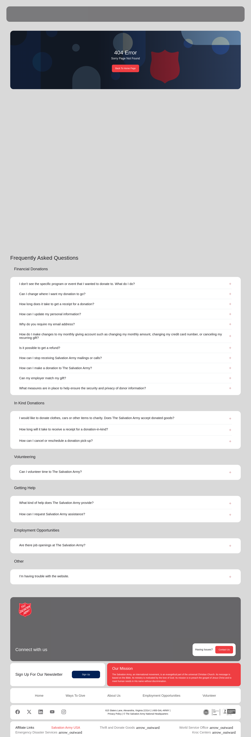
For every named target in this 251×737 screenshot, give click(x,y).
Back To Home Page (125, 68)
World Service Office (206, 721)
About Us (114, 689)
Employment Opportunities (161, 689)
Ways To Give (75, 689)
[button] (188, 234)
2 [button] (206, 234)
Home (39, 689)
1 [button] (199, 234)
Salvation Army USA (65, 721)
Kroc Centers (214, 726)
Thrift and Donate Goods (130, 721)
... (219, 234)
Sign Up (86, 668)
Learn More (52, 210)
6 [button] (226, 234)
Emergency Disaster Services (48, 726)
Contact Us (224, 643)
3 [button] (212, 234)
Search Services (215, 123)
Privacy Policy (115, 707)
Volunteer (209, 689)
